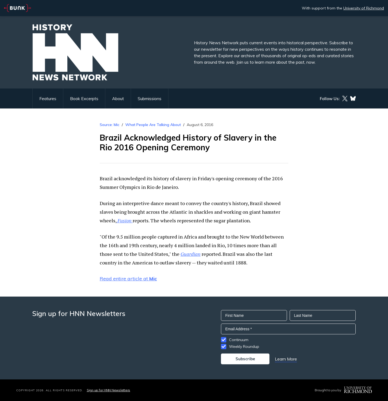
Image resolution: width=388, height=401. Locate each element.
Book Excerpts (84, 98)
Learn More (286, 359)
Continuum (238, 339)
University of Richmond (363, 8)
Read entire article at (128, 279)
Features (47, 98)
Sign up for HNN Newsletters (108, 390)
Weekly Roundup (244, 346)
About (118, 98)
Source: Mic (109, 124)
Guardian (190, 254)
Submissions (149, 98)
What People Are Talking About (153, 124)
